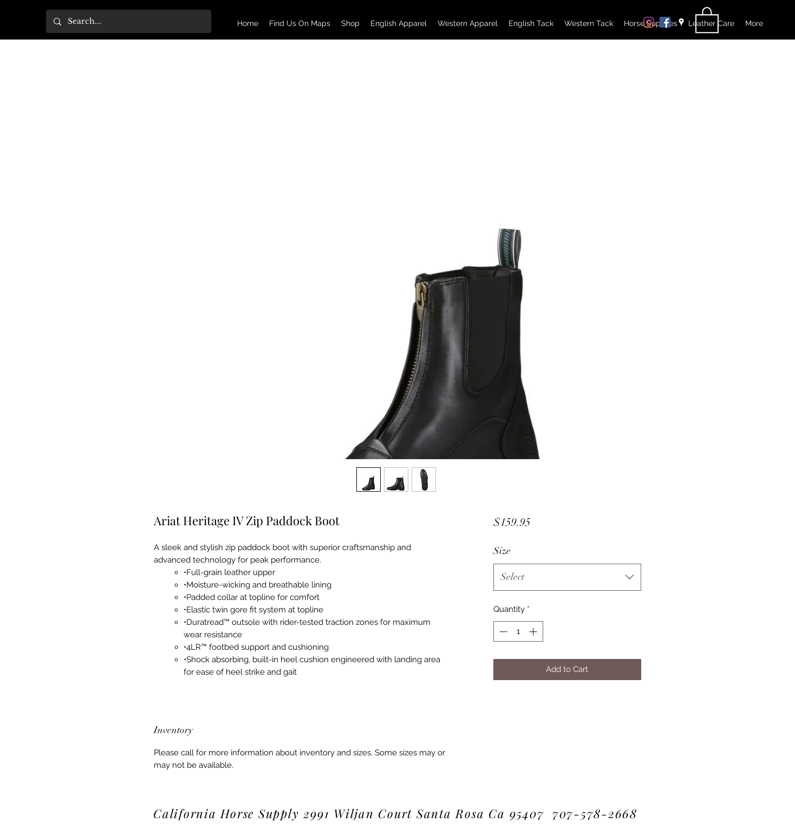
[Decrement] (502, 632)
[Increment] (534, 632)
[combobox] (567, 577)
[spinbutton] (518, 632)
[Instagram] (648, 22)
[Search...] (128, 21)
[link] (707, 19)
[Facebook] (665, 22)
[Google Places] (681, 22)
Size (502, 551)
